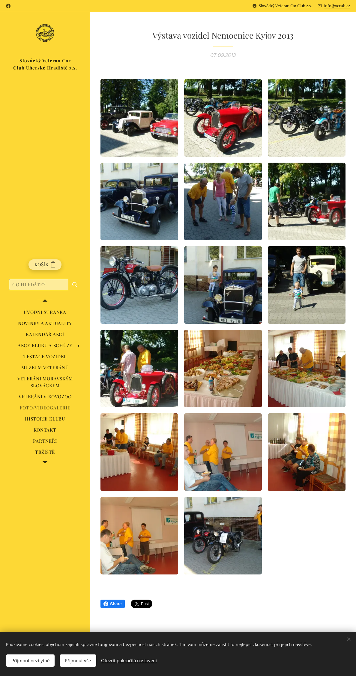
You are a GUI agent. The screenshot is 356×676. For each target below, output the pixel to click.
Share (112, 603)
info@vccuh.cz (337, 5)
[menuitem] (45, 312)
